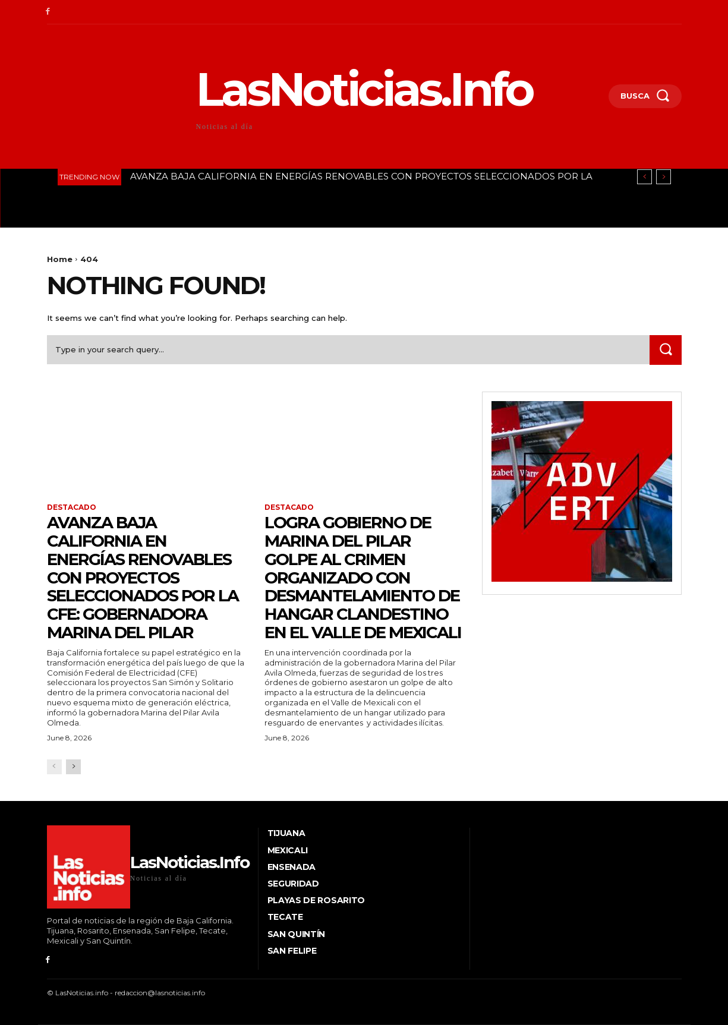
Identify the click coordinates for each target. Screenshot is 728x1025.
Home (60, 259)
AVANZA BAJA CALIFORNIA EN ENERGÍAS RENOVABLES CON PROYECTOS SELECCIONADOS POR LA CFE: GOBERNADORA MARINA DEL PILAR (144, 577)
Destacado (71, 507)
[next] (663, 176)
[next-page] (73, 766)
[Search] (666, 349)
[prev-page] (54, 766)
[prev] (644, 176)
